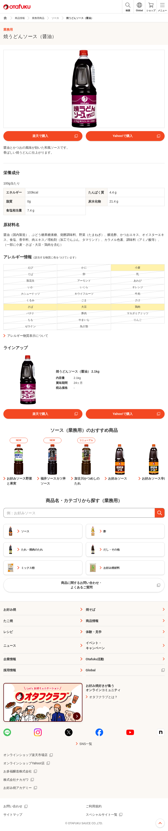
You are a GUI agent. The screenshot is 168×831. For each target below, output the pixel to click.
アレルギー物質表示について (27, 335)
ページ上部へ (160, 823)
